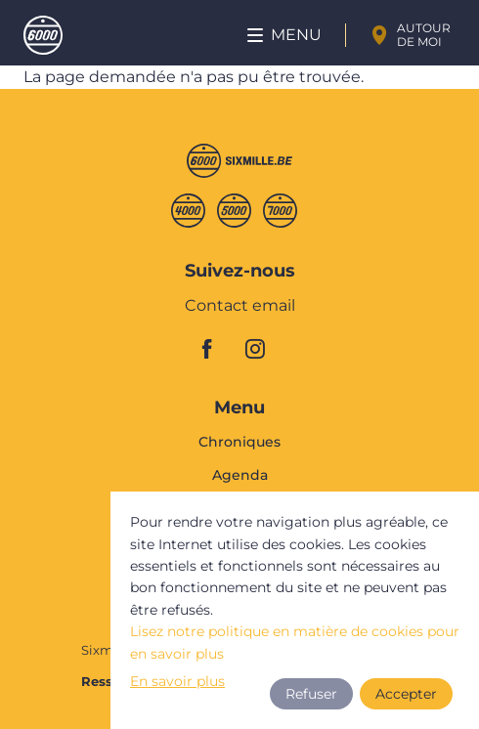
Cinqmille (234, 210)
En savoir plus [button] (178, 681)
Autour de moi (424, 35)
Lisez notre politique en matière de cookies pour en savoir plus (294, 642)
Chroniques (239, 442)
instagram (261, 348)
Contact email (240, 306)
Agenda (240, 475)
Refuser (310, 694)
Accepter (406, 694)
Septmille (280, 210)
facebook (218, 348)
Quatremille (188, 210)
